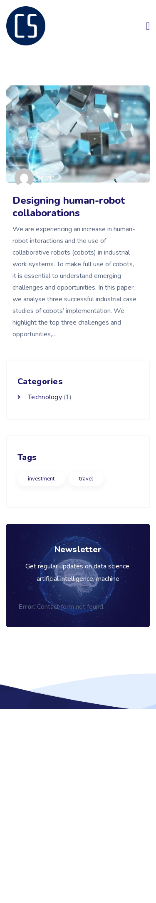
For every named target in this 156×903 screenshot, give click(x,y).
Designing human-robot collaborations (68, 207)
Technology (45, 397)
